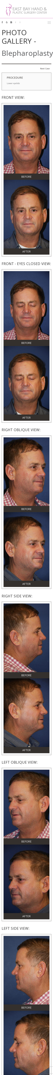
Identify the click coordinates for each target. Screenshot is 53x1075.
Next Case (45, 68)
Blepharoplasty (27, 53)
